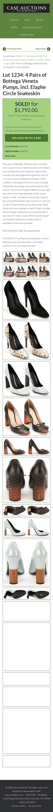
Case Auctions (26, 8)
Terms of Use (34, 805)
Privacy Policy (19, 805)
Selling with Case (26, 137)
